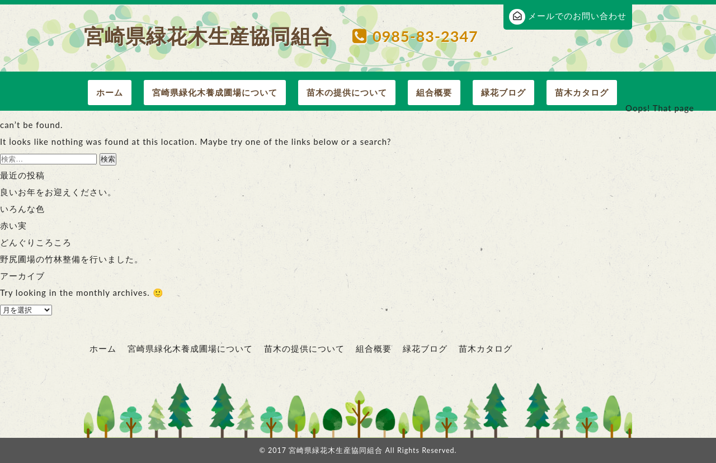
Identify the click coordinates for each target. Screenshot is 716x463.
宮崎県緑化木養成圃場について (214, 92)
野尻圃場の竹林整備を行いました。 (71, 259)
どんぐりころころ (36, 242)
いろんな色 (22, 209)
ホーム (109, 92)
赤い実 (13, 225)
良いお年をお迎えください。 (58, 192)
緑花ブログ (503, 92)
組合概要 (434, 92)
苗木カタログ (582, 92)
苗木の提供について (347, 92)
